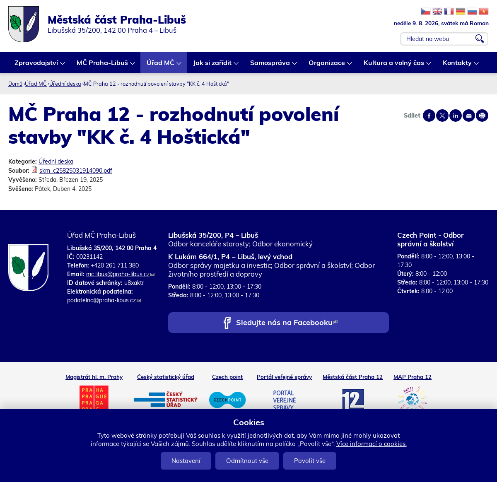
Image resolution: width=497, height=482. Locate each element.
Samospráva (270, 65)
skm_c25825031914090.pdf (75, 170)
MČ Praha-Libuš (102, 65)
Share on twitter (442, 115)
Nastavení (185, 461)
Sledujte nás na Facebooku (287, 323)
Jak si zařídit (213, 65)
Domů (15, 83)
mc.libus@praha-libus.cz (120, 274)
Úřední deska (65, 83)
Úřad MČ (160, 65)
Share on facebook (429, 115)
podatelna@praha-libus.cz (104, 300)
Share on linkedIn (455, 115)
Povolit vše (310, 461)
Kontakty (458, 65)
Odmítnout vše (247, 461)
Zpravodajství (36, 65)
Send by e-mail (469, 115)
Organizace (327, 65)
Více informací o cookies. (371, 444)
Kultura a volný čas (394, 65)
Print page (482, 115)
